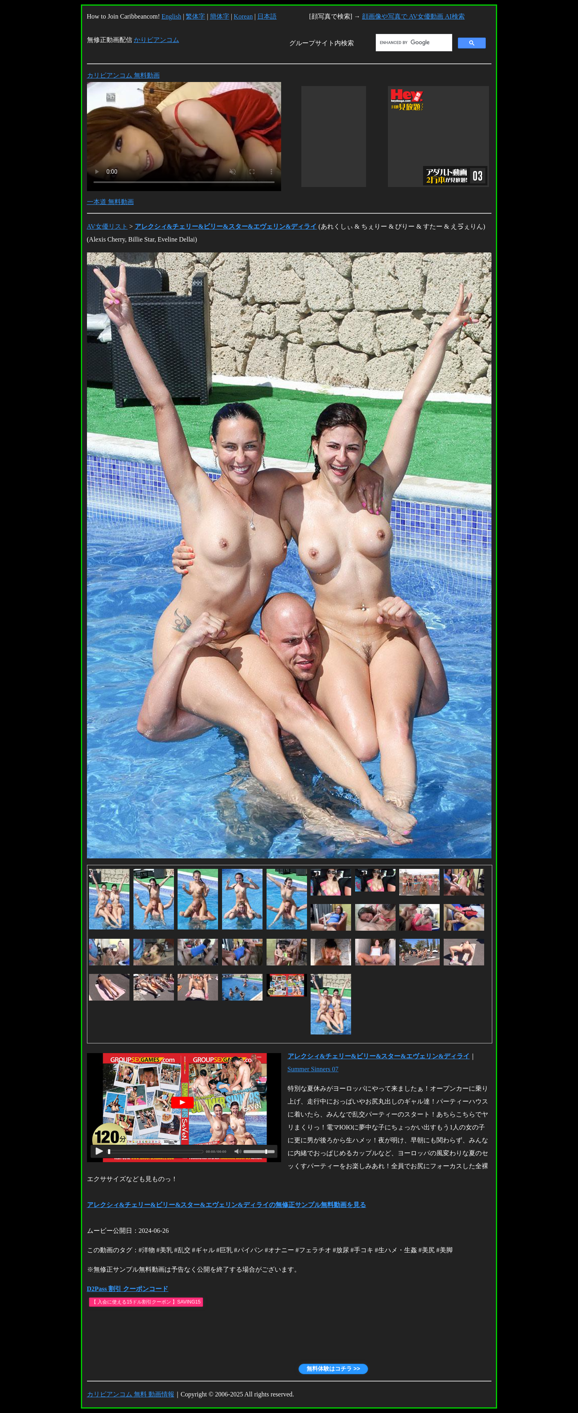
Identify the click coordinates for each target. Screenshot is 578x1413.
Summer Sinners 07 (313, 1069)
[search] (413, 42)
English (171, 16)
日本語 (267, 16)
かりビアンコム (156, 39)
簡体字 (219, 16)
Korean (243, 16)
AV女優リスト (107, 226)
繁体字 (195, 16)
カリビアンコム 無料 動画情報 (130, 1394)
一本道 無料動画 (110, 201)
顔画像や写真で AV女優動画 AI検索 (413, 16)
